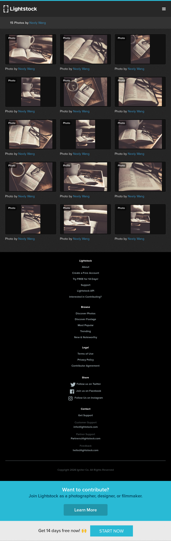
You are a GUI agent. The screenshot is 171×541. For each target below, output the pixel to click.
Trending (85, 331)
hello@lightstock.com (85, 450)
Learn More (85, 510)
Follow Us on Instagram (89, 398)
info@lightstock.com (85, 427)
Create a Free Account (85, 273)
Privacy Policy (85, 360)
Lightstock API (85, 291)
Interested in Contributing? (85, 297)
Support (85, 285)
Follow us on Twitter (89, 384)
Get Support (85, 415)
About (85, 267)
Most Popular (86, 325)
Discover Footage (85, 319)
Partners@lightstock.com (85, 438)
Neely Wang (37, 22)
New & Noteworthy (85, 337)
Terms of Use (85, 354)
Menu (163, 8)
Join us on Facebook (88, 391)
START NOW (111, 530)
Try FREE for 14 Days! (85, 279)
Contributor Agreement (85, 366)
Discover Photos (86, 313)
